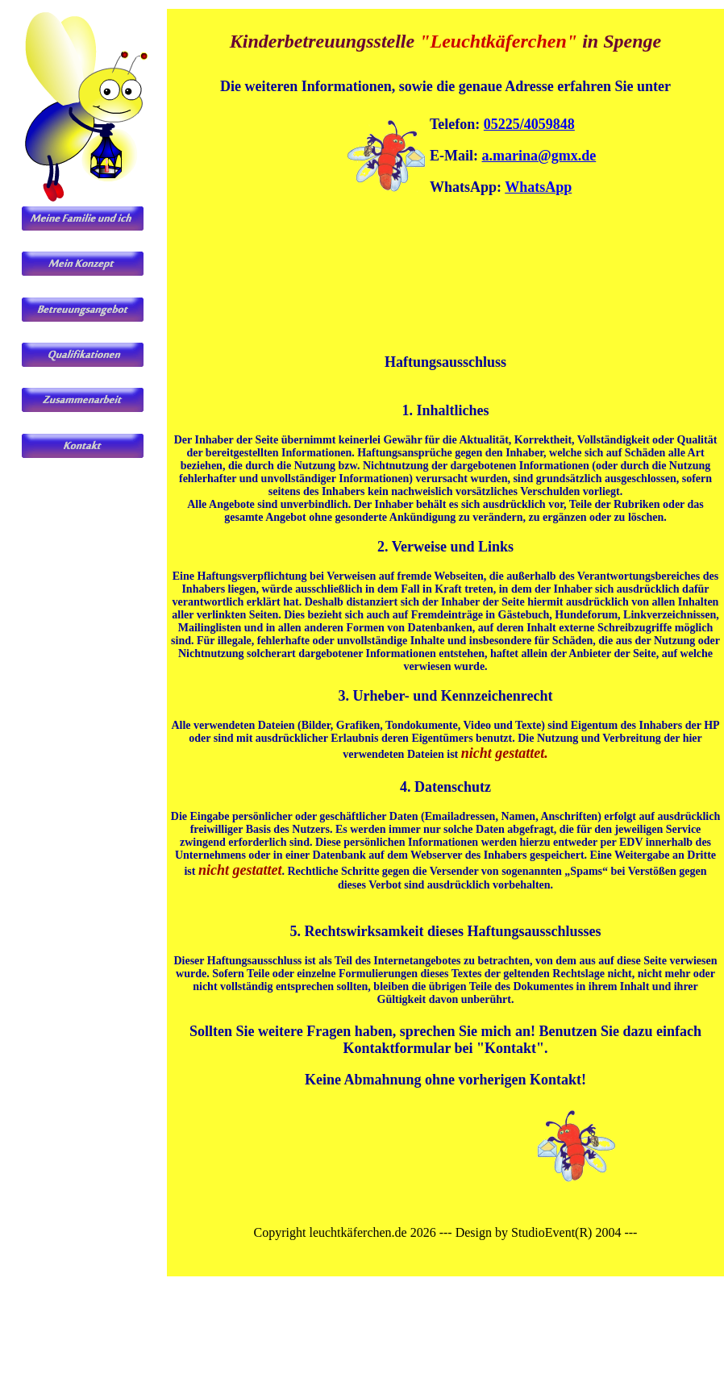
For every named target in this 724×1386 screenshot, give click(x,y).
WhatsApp (538, 187)
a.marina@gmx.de (539, 156)
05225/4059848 (529, 124)
